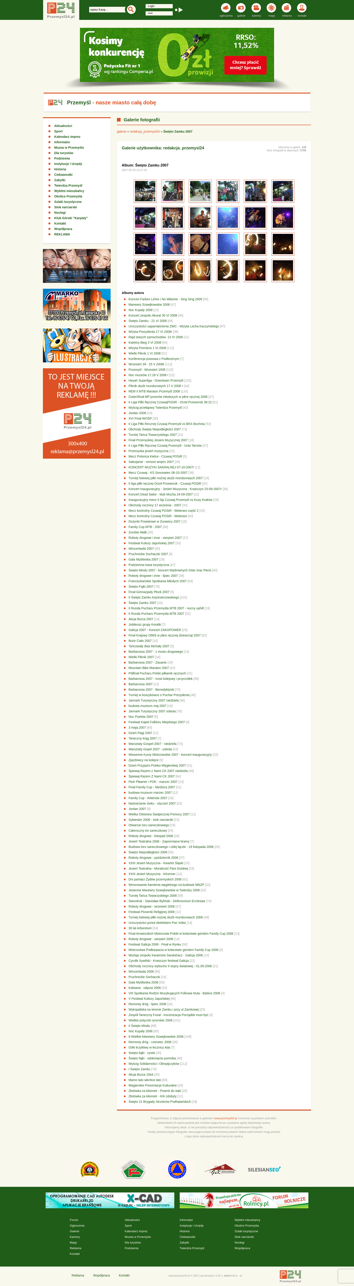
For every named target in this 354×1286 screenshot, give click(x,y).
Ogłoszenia (77, 1225)
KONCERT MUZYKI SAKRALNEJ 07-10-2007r (161, 467)
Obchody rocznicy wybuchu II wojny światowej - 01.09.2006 (170, 966)
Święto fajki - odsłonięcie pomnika (152, 1058)
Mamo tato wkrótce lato (144, 1080)
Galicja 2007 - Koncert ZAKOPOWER (154, 630)
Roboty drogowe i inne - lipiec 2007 (153, 575)
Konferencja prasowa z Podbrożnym (153, 359)
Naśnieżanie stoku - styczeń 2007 (152, 803)
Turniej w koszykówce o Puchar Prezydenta (158, 695)
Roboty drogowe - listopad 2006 (150, 836)
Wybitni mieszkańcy (69, 191)
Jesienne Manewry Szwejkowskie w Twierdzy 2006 (164, 890)
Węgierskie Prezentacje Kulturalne (152, 1085)
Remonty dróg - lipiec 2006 (147, 1004)
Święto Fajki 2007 (141, 586)
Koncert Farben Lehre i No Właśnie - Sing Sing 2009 (165, 299)
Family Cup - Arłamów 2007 (147, 798)
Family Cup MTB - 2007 (145, 527)
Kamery (75, 1237)
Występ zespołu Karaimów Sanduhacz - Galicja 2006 (165, 955)
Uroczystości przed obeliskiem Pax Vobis (157, 923)
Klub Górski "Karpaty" (71, 218)
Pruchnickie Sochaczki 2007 (148, 554)
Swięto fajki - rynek (141, 1053)
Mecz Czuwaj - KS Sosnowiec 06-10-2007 (157, 472)
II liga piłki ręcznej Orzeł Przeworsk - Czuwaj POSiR (164, 483)
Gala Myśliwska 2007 (143, 559)
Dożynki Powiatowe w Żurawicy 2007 (154, 521)
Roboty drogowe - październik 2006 (153, 857)
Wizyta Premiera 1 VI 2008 (147, 348)
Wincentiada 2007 (141, 548)
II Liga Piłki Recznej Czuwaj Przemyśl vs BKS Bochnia (167, 424)
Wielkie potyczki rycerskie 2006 (150, 1020)
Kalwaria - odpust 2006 (144, 988)
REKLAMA (62, 234)
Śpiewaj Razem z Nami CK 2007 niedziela (158, 771)
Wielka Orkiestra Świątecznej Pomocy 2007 (159, 814)
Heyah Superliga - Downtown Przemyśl (155, 380)
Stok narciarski (65, 207)
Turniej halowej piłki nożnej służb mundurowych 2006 (165, 917)
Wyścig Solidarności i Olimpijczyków (153, 1063)
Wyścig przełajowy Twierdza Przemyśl (155, 407)
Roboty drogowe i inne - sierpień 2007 (155, 538)
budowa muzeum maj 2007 (147, 706)
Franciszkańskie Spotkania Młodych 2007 (157, 581)
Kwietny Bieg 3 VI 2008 (144, 342)
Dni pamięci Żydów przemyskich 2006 (155, 879)
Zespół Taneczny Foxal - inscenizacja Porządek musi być (168, 1015)
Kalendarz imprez (67, 136)
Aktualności (63, 126)
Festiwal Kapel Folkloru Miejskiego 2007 (156, 722)
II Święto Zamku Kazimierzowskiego (153, 597)
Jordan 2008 (137, 413)
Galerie (74, 1231)
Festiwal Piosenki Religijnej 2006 (151, 912)
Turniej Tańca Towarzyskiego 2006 (152, 895)
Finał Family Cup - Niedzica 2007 (151, 787)
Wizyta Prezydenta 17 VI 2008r (150, 331)
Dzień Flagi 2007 (140, 733)
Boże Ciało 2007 (140, 641)
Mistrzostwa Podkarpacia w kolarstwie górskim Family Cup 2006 (173, 950)
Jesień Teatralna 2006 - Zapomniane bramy (158, 841)
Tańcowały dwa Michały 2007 (148, 646)
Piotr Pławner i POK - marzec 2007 (152, 782)
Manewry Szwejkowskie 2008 (149, 304)
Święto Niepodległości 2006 (147, 852)
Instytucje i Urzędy (68, 164)
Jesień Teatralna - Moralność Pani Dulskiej (158, 868)
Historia (60, 169)
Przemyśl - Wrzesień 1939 (146, 369)
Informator (62, 142)
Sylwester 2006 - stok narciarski (150, 819)
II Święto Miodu (139, 1026)
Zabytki (59, 180)
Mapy (73, 1242)
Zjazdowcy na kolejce (143, 760)
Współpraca (63, 229)
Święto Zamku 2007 (142, 603)
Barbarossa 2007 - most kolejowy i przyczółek (160, 679)
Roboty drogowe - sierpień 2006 (150, 939)
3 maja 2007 (137, 727)
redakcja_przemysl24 (145, 131)
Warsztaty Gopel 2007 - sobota (150, 749)
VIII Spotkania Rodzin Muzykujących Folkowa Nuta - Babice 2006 (174, 993)
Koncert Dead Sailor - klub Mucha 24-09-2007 (160, 494)
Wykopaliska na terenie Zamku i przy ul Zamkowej (163, 1009)
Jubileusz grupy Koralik (144, 624)
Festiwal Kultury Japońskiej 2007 (151, 543)
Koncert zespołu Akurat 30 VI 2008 (152, 315)
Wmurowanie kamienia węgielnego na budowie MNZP (166, 885)
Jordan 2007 (137, 809)
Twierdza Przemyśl (68, 185)
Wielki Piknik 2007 (141, 657)
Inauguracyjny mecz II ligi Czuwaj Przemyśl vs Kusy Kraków (170, 500)
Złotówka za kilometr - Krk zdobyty (152, 1096)
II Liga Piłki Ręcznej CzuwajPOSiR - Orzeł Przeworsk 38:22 (170, 402)
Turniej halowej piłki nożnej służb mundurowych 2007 (165, 478)
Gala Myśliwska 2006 (143, 982)
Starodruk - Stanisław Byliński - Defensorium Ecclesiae (166, 901)
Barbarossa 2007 (140, 684)
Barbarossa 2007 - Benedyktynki (151, 689)
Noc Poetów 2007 (141, 716)
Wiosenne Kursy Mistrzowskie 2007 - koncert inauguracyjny (170, 754)
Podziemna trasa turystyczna (148, 565)
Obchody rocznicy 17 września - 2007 (154, 505)
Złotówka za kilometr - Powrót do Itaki (154, 1091)
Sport (58, 131)
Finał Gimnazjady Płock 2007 (148, 592)
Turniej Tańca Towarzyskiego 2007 (152, 434)
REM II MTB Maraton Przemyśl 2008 (154, 391)
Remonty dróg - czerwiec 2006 (149, 1042)
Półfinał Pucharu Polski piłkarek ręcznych (157, 673)
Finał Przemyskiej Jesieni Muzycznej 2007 (158, 440)
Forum (74, 1220)
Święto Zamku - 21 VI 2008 (147, 321)
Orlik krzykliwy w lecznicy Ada (149, 1047)
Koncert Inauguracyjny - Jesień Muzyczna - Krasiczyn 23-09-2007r (174, 489)
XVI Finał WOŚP (140, 418)
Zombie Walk (137, 532)
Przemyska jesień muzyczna (148, 451)
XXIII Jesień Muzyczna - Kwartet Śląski (155, 863)
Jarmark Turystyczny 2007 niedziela (153, 700)
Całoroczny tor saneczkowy (147, 830)
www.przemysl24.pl (225, 1118)
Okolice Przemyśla (68, 196)
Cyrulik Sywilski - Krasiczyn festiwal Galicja (158, 960)
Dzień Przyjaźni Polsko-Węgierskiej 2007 (157, 765)
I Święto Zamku (139, 1069)
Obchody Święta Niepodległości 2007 (154, 429)
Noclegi (60, 212)
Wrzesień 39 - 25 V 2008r (146, 364)
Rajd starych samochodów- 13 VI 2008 (155, 337)
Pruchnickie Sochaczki (144, 977)
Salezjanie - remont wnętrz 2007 (151, 462)
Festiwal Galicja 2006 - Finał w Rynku (154, 944)
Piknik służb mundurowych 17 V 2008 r (155, 386)
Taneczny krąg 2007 (142, 738)
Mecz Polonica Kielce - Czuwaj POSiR (155, 456)
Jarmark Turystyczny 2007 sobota (152, 711)
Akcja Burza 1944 (140, 1074)
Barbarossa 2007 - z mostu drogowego (155, 651)
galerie (121, 131)
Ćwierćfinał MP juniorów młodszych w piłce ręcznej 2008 (167, 397)
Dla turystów (63, 153)
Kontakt (60, 223)
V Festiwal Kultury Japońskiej (149, 998)
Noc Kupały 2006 (140, 1031)
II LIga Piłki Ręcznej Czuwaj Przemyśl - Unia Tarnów (165, 445)
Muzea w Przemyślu (69, 147)
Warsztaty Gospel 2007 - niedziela (152, 744)
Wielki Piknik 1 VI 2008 (144, 353)
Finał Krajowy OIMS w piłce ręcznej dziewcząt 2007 (164, 635)
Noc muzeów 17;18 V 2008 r (148, 375)
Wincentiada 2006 (141, 971)
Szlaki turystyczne (68, 202)
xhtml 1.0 (229, 1275)
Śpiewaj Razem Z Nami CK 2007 (151, 776)
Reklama (75, 1248)
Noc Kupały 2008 (140, 310)
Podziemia (62, 158)
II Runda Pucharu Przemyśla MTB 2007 (156, 613)
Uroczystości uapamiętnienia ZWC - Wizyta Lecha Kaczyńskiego (173, 326)
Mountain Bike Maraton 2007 (148, 668)
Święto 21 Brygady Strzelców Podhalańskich (159, 1101)
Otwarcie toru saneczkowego (148, 825)
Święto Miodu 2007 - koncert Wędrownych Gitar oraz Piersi (169, 570)
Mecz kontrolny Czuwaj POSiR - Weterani (157, 516)
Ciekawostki (63, 174)
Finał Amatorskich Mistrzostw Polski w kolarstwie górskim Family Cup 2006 (180, 933)
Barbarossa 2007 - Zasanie (147, 662)
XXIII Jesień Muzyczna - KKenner (152, 874)
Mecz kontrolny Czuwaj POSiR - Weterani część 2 (163, 510)
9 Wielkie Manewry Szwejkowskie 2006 (156, 1036)
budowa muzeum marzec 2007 (150, 792)
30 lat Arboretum (140, 928)
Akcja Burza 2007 (140, 619)
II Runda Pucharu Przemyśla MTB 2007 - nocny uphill (166, 608)
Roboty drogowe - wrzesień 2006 (151, 906)
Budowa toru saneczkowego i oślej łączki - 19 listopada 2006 (171, 847)
